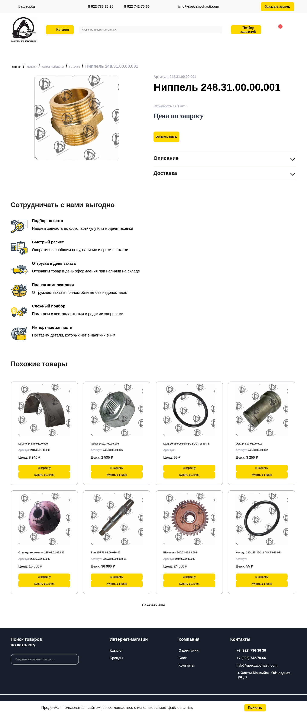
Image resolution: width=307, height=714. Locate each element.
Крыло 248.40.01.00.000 (37, 441)
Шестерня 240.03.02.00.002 (185, 550)
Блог (182, 658)
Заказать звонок (277, 6)
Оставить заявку (172, 137)
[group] (76, 117)
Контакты (186, 665)
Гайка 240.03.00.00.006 (109, 441)
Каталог (116, 650)
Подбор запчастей (245, 29)
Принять (254, 707)
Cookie (189, 707)
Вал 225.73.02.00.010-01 (110, 550)
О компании (188, 650)
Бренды (116, 658)
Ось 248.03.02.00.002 (253, 441)
